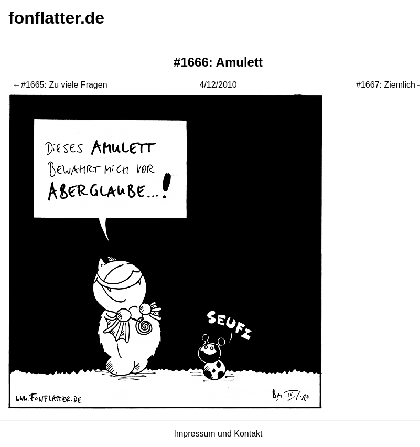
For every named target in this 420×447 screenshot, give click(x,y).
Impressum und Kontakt (218, 433)
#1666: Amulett (218, 62)
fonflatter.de (56, 17)
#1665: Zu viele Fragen (64, 84)
